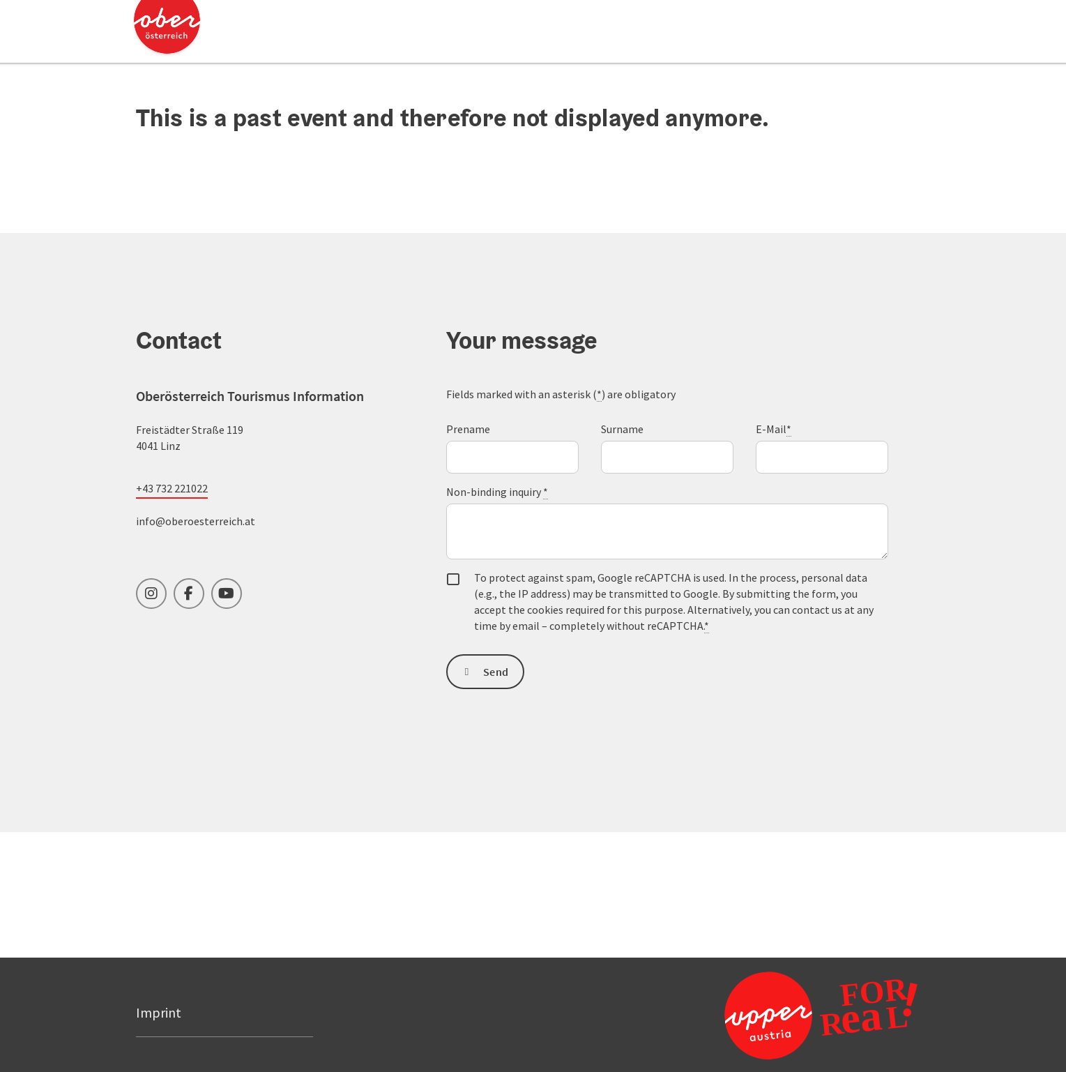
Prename (468, 429)
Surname (622, 429)
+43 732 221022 (172, 488)
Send (495, 672)
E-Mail (773, 429)
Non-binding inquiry (497, 492)
